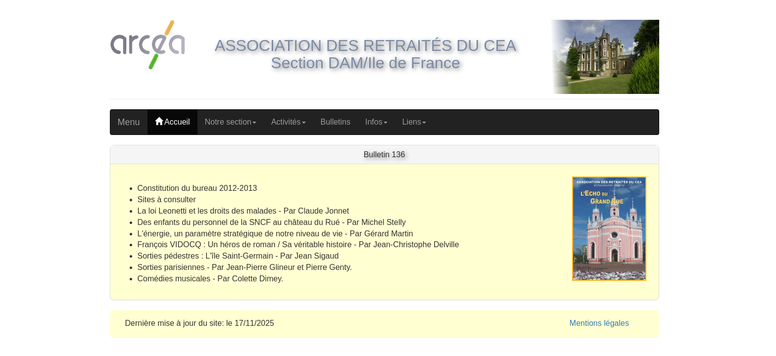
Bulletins (335, 122)
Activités (288, 122)
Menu (129, 122)
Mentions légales (599, 323)
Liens (414, 122)
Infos (376, 122)
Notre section (230, 122)
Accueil (172, 122)
